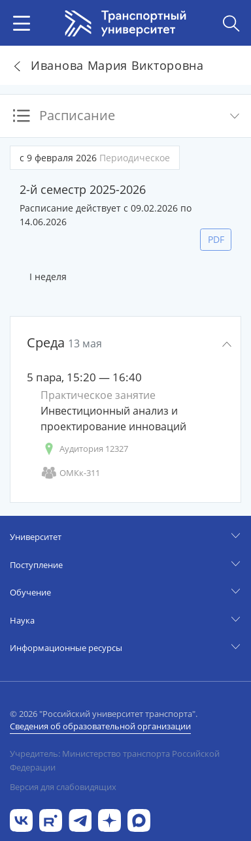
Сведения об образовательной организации (100, 726)
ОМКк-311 (70, 473)
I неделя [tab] (48, 276)
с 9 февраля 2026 (95, 157)
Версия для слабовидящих (63, 787)
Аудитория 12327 (84, 449)
